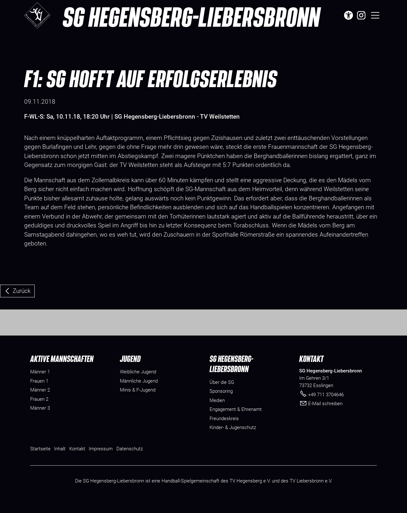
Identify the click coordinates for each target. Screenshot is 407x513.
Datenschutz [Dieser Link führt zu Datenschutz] (129, 459)
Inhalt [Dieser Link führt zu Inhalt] (60, 459)
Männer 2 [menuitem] (40, 401)
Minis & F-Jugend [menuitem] (137, 401)
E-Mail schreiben (325, 414)
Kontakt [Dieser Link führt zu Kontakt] (77, 459)
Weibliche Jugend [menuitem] (138, 382)
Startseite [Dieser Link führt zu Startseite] (40, 459)
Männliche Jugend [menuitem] (139, 392)
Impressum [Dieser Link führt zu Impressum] (101, 459)
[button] (361, 15)
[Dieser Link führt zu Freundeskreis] (224, 429)
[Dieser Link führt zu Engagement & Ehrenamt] (236, 420)
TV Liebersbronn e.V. (311, 492)
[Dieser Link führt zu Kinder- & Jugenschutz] (233, 438)
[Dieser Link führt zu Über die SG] (222, 393)
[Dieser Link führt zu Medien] (217, 411)
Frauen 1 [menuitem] (39, 392)
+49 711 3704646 (326, 405)
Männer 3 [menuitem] (40, 419)
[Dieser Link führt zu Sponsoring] (221, 402)
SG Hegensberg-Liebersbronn (191, 16)
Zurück (22, 291)
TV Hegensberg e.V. (250, 492)
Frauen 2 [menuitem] (39, 410)
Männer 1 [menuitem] (40, 382)
